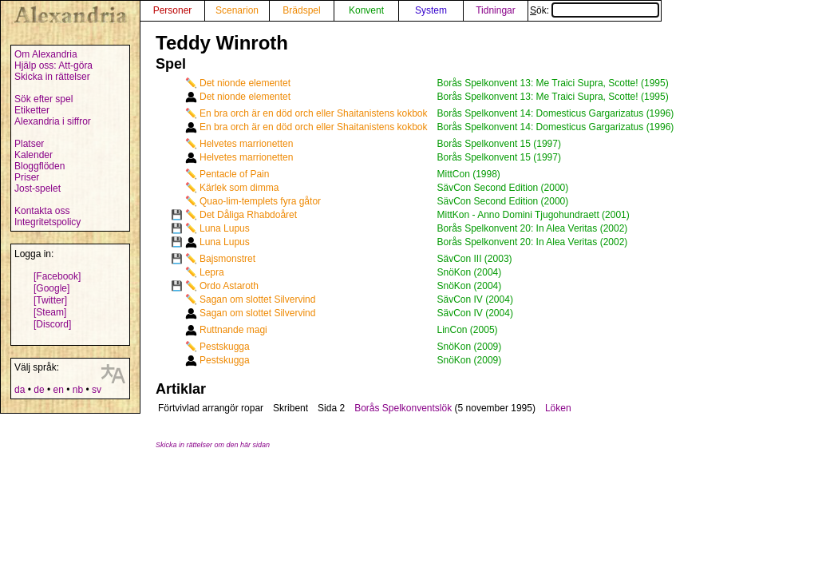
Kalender (33, 155)
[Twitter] (50, 300)
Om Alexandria (45, 54)
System (431, 10)
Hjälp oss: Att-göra (53, 65)
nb (78, 389)
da (19, 389)
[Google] (51, 288)
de (39, 389)
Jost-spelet (37, 188)
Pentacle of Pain (234, 174)
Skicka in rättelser (52, 76)
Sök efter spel (43, 99)
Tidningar (496, 10)
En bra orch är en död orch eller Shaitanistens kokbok (314, 113)
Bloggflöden (39, 166)
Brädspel (301, 10)
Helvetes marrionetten (246, 143)
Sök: (594, 10)
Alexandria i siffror (52, 121)
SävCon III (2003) (474, 258)
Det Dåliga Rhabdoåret (248, 214)
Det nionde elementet (245, 83)
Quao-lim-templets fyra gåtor (260, 201)
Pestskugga (225, 346)
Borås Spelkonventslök (403, 408)
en (58, 389)
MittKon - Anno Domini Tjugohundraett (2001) (533, 214)
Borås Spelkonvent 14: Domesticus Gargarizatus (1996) (555, 113)
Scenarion (237, 10)
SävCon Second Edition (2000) (503, 187)
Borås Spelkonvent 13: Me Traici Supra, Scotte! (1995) (553, 83)
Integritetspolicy (47, 222)
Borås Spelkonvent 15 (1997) (499, 143)
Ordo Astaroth (229, 285)
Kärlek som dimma (239, 187)
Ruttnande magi (233, 329)
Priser (26, 177)
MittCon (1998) (468, 174)
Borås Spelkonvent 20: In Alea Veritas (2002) (532, 228)
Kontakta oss (41, 210)
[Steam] (50, 312)
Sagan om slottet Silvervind (257, 299)
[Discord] (52, 324)
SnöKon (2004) (469, 272)
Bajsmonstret (227, 258)
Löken (558, 408)
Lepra (212, 272)
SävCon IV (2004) (475, 299)
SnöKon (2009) (469, 346)
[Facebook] (57, 276)
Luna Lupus (225, 228)
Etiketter (31, 110)
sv (96, 389)
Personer (172, 10)
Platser (29, 143)
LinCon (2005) (467, 329)
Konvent (366, 10)
